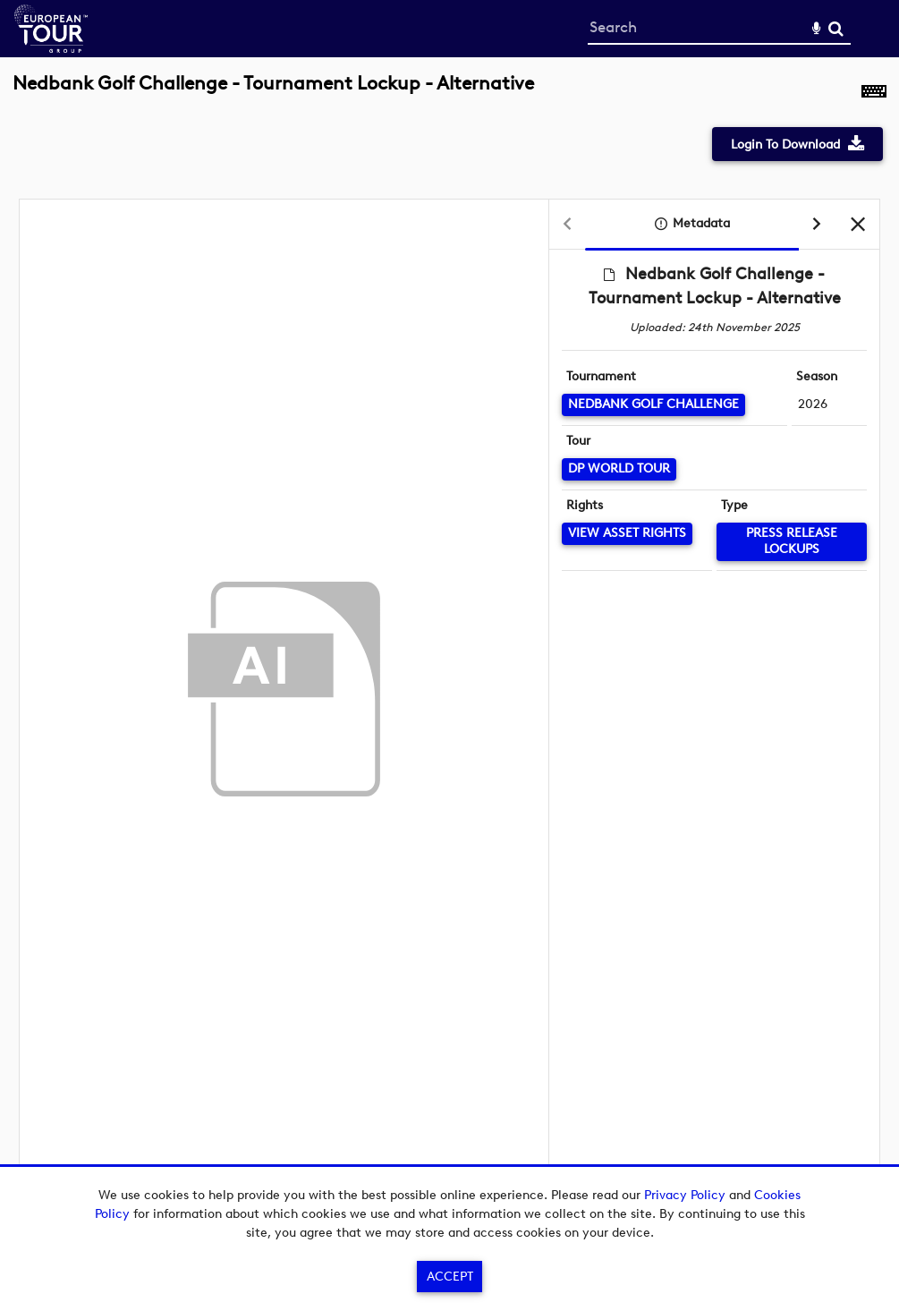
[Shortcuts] (873, 93)
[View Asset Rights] (627, 534)
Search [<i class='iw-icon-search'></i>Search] (836, 28)
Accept (450, 1276)
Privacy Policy (684, 1195)
